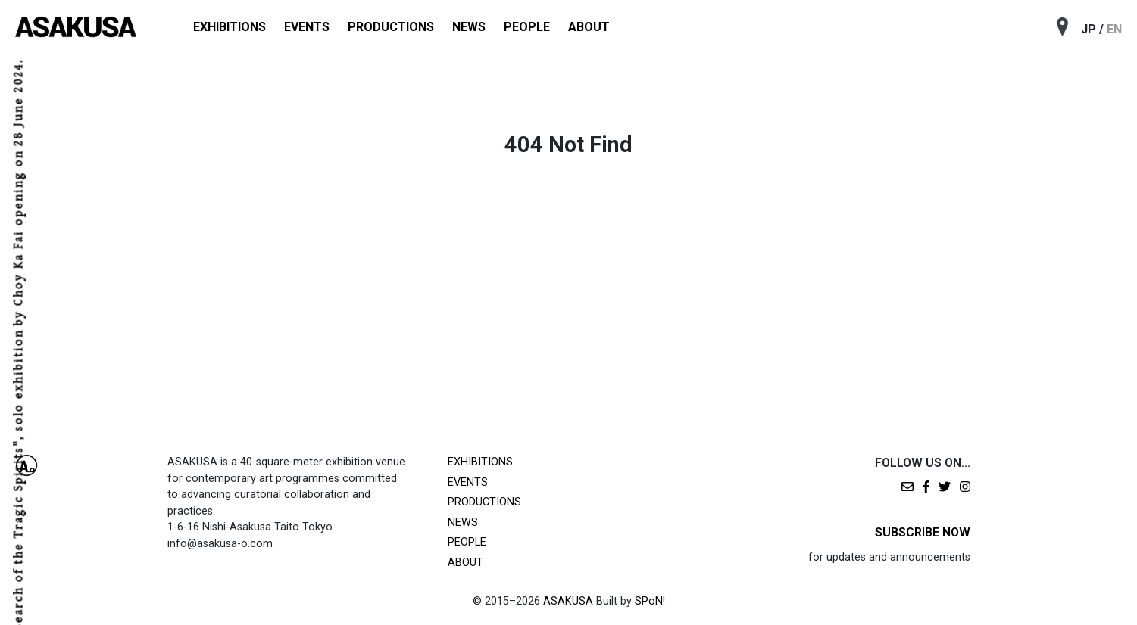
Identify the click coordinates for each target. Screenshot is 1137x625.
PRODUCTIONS (391, 27)
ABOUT (589, 27)
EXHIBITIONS (229, 27)
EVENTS (307, 27)
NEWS (469, 27)
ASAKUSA (568, 601)
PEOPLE (527, 27)
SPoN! (650, 601)
